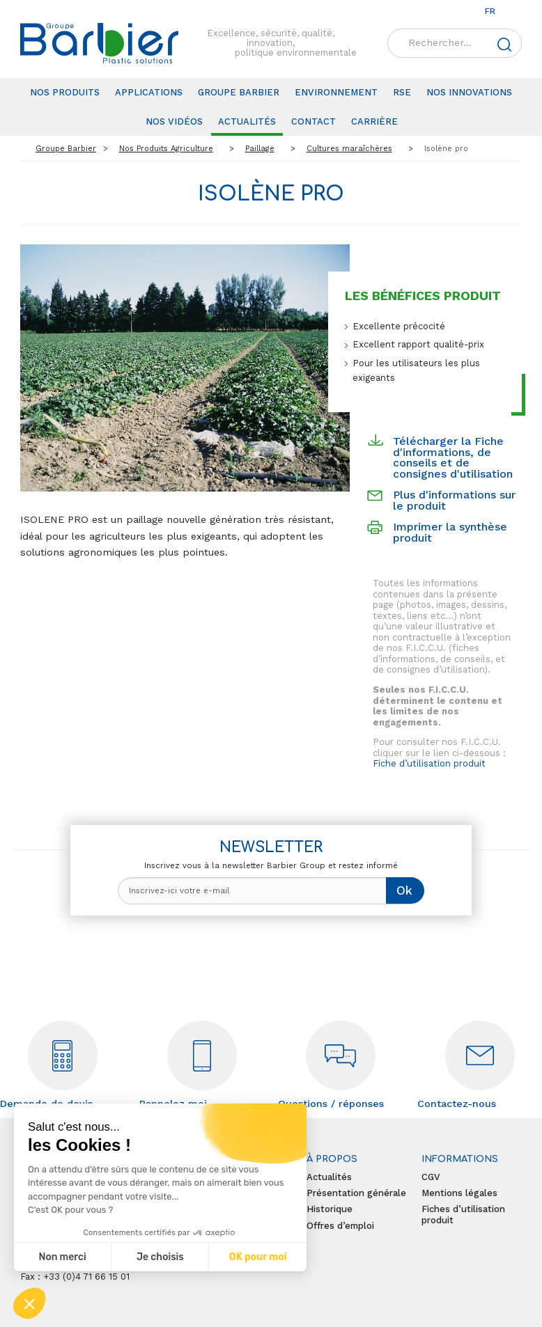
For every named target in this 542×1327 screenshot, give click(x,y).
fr (490, 11)
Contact (313, 121)
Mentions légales (459, 1193)
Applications (149, 92)
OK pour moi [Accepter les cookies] (258, 1257)
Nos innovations (469, 92)
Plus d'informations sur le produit (454, 500)
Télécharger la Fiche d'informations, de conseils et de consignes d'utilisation (453, 457)
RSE (402, 92)
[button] (29, 1303)
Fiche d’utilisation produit (429, 763)
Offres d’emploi (340, 1225)
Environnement (336, 92)
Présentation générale (356, 1193)
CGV (430, 1177)
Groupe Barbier (238, 92)
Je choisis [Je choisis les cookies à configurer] (160, 1257)
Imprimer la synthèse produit (450, 532)
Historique (330, 1209)
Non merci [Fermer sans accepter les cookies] (62, 1257)
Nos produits (65, 92)
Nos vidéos (174, 121)
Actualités (247, 121)
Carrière (374, 121)
